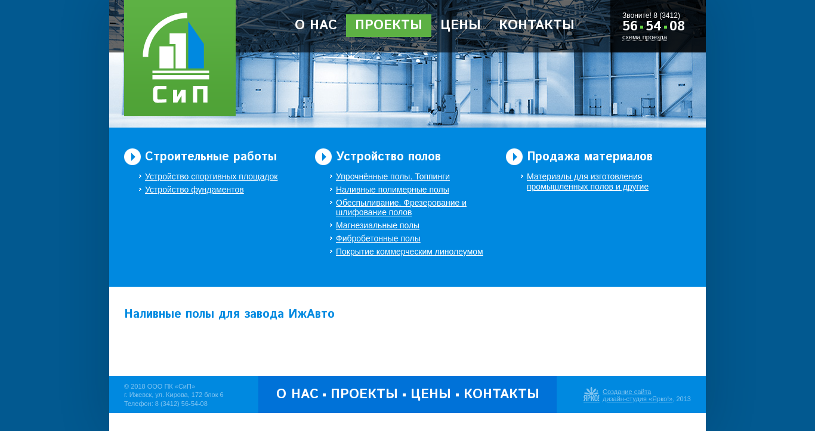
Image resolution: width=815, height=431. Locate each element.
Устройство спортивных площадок (211, 176)
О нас (316, 25)
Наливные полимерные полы (392, 189)
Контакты (537, 25)
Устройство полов (388, 157)
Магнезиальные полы (377, 225)
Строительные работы (211, 157)
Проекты (388, 25)
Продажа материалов (590, 157)
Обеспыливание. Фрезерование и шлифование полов (401, 208)
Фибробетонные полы (378, 238)
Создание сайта (627, 391)
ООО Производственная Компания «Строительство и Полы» (180, 58)
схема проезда (644, 37)
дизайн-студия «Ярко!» (637, 398)
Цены (460, 25)
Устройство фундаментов (194, 189)
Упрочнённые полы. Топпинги (393, 176)
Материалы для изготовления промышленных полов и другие (588, 181)
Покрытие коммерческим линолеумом (409, 251)
